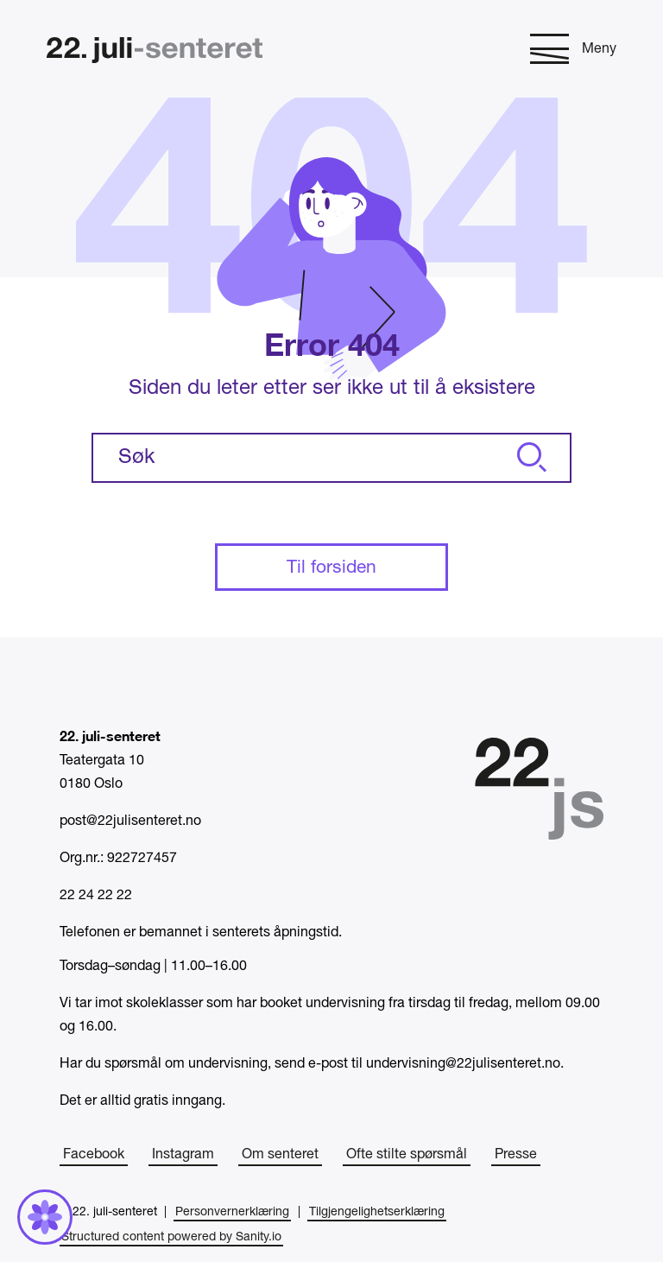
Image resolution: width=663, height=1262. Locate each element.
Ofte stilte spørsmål (406, 1155)
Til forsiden (331, 568)
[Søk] (529, 457)
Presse (516, 1155)
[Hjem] (154, 52)
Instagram (183, 1155)
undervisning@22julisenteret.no (463, 1064)
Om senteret (280, 1155)
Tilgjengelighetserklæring (377, 1212)
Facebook (93, 1155)
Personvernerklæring (232, 1212)
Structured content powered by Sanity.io (171, 1237)
